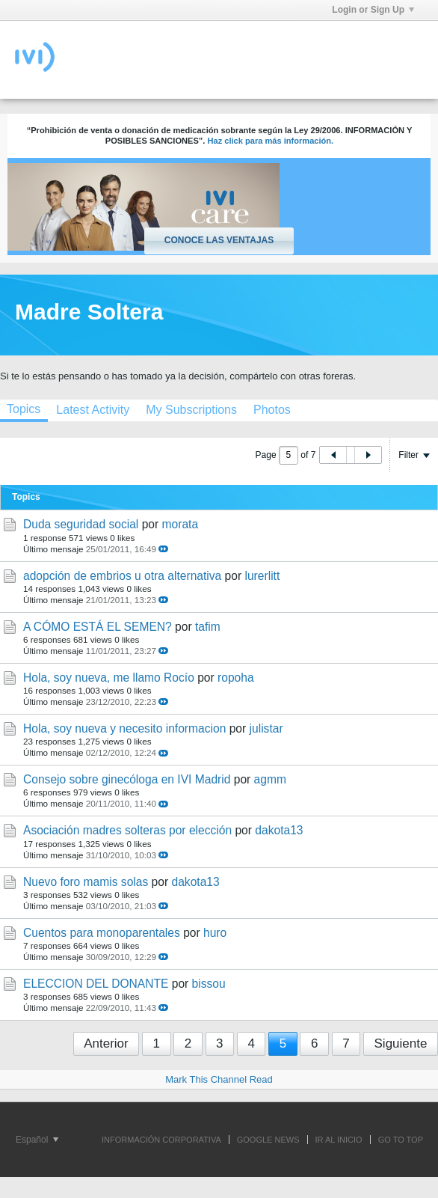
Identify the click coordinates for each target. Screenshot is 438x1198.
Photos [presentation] (272, 409)
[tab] (93, 410)
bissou (209, 983)
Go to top (400, 1139)
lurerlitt (262, 575)
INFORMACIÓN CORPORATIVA (161, 1139)
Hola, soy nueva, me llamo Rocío (108, 677)
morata (180, 524)
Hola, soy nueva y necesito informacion (124, 728)
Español (37, 1139)
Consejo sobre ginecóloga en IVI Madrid (126, 779)
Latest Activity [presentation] (92, 409)
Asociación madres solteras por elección (127, 830)
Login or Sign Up (373, 9)
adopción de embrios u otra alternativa (122, 575)
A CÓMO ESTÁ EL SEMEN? (97, 626)
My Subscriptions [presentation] (191, 409)
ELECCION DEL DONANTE (95, 983)
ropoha (236, 677)
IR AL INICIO (339, 1139)
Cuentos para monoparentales (101, 932)
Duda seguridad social (80, 524)
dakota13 (279, 830)
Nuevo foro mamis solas (85, 881)
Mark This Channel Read (219, 1079)
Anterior (106, 1043)
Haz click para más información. (270, 140)
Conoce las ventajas (219, 240)
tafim (207, 626)
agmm (270, 779)
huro (214, 932)
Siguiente (401, 1043)
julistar (266, 728)
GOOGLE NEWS (268, 1139)
